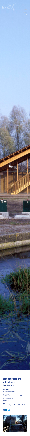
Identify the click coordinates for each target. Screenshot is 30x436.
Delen (4, 408)
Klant (4, 403)
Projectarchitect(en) (8, 399)
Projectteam (6, 394)
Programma (6, 389)
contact (25, 15)
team (25, 12)
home (25, 9)
